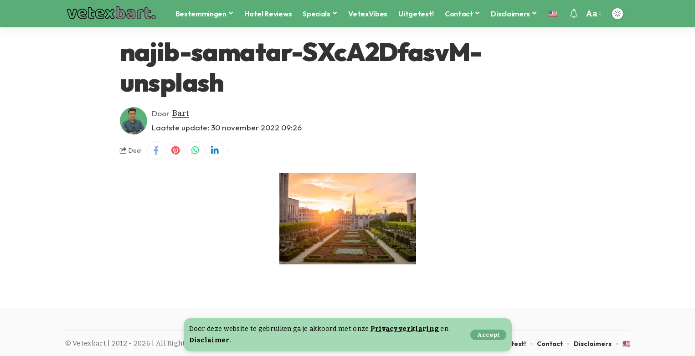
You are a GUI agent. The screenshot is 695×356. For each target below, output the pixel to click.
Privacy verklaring (405, 329)
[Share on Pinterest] (176, 150)
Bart (180, 113)
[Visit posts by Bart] (133, 120)
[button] (488, 335)
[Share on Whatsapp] (195, 150)
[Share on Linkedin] (215, 150)
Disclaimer (209, 340)
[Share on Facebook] (156, 150)
